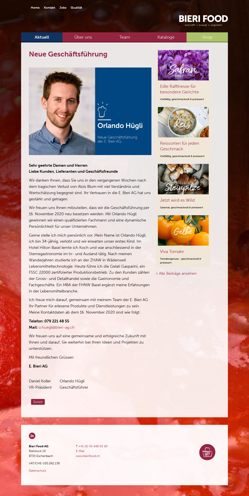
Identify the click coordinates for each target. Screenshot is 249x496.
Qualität (76, 7)
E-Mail (80, 451)
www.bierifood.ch (88, 456)
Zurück (38, 402)
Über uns (83, 37)
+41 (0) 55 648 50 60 (93, 446)
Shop (207, 37)
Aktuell (42, 37)
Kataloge (165, 37)
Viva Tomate (172, 251)
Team (124, 37)
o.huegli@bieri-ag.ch (57, 327)
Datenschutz (37, 470)
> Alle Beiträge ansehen (176, 273)
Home (35, 7)
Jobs (62, 7)
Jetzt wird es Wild (177, 200)
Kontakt (49, 7)
